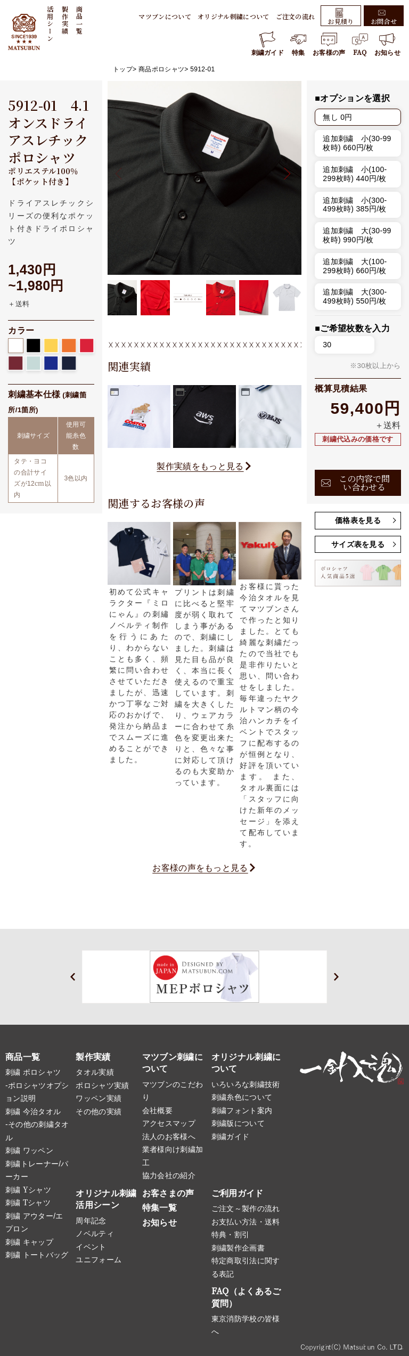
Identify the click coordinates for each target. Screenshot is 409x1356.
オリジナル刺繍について (233, 16)
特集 (298, 43)
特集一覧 (159, 1207)
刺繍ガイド (267, 43)
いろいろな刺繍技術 (245, 1084)
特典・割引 (230, 1234)
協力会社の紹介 (168, 1175)
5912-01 (202, 69)
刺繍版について (238, 1123)
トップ (123, 69)
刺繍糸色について (242, 1097)
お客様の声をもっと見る (200, 867)
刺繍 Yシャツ (28, 1190)
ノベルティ (95, 1233)
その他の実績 (98, 1111)
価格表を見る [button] (358, 520)
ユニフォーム (98, 1259)
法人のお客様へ (168, 1136)
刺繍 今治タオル (33, 1111)
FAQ (360, 43)
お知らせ (387, 43)
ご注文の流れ (295, 16)
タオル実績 (95, 1072)
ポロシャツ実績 (102, 1085)
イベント (91, 1247)
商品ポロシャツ (161, 69)
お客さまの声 (168, 1193)
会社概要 (157, 1110)
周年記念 (91, 1220)
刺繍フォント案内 (242, 1110)
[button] (284, 173)
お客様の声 (329, 43)
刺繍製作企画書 (238, 1248)
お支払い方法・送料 (245, 1222)
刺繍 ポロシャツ (33, 1072)
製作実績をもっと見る (200, 466)
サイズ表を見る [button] (358, 544)
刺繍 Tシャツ (28, 1202)
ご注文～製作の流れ (245, 1208)
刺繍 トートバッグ (37, 1255)
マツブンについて (164, 16)
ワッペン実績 (98, 1098)
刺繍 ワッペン (29, 1150)
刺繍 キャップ (29, 1242)
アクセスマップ (168, 1123)
